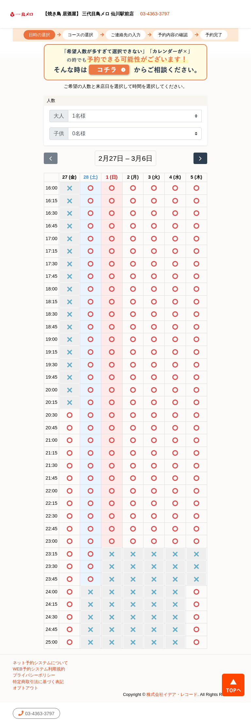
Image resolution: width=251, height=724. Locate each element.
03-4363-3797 (155, 13)
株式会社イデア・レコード (171, 694)
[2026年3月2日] (133, 177)
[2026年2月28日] (90, 177)
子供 (59, 133)
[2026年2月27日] (69, 177)
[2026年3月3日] (154, 177)
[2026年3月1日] (112, 177)
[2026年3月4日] (175, 177)
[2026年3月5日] (196, 177)
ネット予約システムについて (40, 662)
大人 (59, 116)
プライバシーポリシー (34, 675)
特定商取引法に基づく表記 (38, 681)
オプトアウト (25, 687)
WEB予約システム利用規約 (39, 668)
